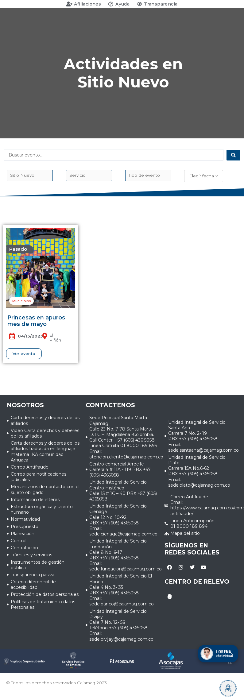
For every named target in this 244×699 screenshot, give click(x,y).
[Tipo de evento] (148, 175)
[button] (19, 249)
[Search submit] (233, 155)
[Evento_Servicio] (89, 175)
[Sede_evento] (30, 175)
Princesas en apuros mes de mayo (36, 321)
